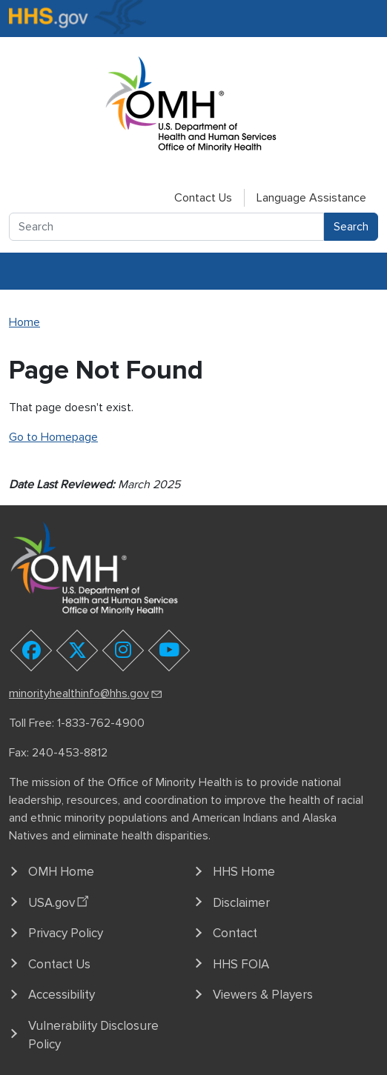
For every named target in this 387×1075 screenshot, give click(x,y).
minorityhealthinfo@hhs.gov (86, 693)
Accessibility (61, 994)
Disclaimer (241, 903)
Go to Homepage (53, 437)
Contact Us (203, 197)
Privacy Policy (65, 933)
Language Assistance (311, 197)
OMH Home (61, 871)
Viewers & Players (263, 994)
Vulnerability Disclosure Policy (93, 1035)
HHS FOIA (241, 964)
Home (24, 322)
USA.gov (60, 900)
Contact (235, 933)
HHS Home (244, 871)
